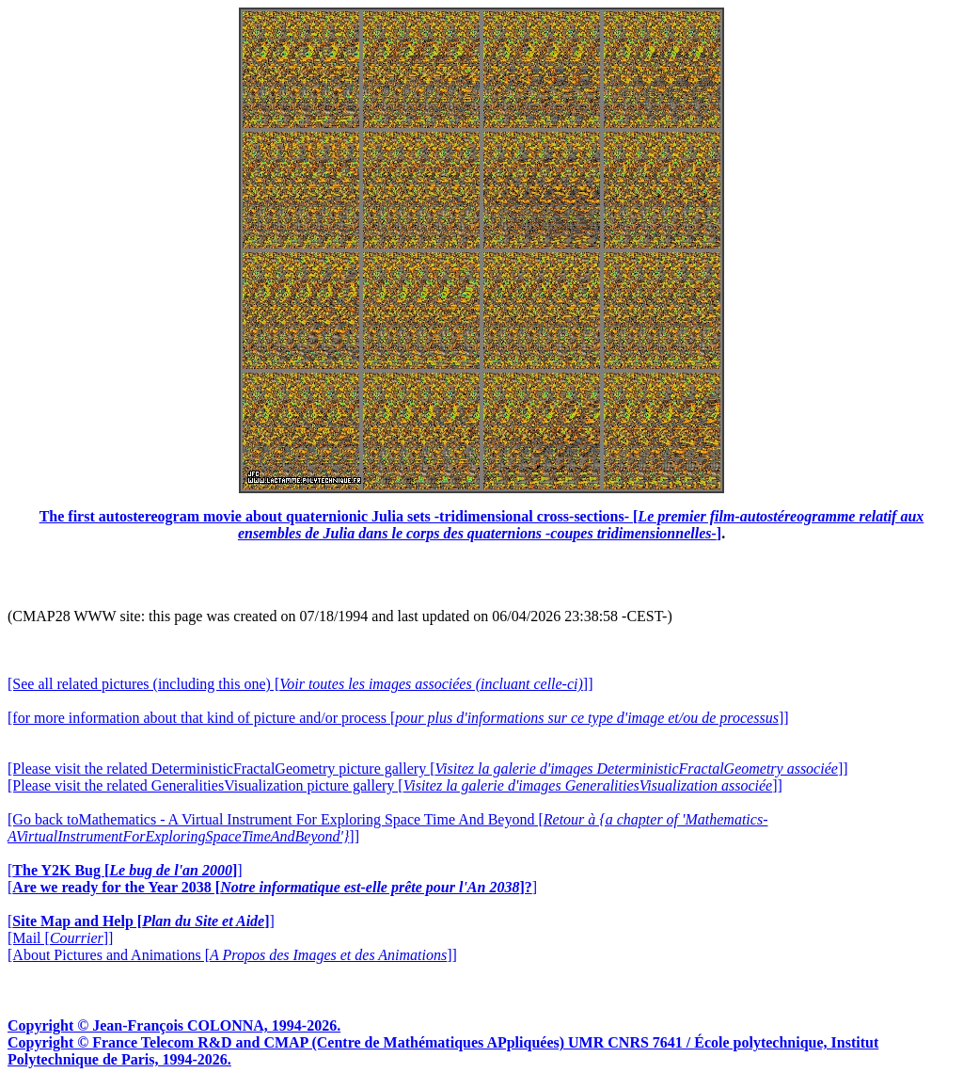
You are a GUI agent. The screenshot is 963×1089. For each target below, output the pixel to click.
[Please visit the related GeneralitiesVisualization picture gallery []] (395, 785)
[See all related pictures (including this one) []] (300, 684)
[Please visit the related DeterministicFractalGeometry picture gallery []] (428, 769)
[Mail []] (60, 938)
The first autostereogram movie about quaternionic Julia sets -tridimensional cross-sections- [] (481, 524)
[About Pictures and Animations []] (232, 955)
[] (125, 870)
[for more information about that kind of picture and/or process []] (398, 718)
